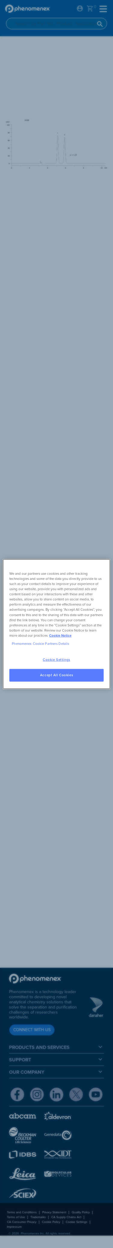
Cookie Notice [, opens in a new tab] (60, 635)
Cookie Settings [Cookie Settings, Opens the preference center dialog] (56, 660)
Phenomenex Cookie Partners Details (40, 643)
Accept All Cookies (56, 675)
